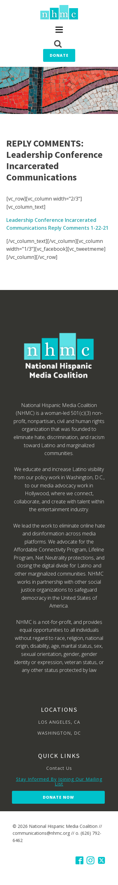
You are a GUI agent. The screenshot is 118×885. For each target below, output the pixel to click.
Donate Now (58, 797)
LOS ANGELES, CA (59, 722)
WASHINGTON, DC (59, 733)
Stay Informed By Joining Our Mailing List (59, 781)
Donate (59, 55)
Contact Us (59, 768)
